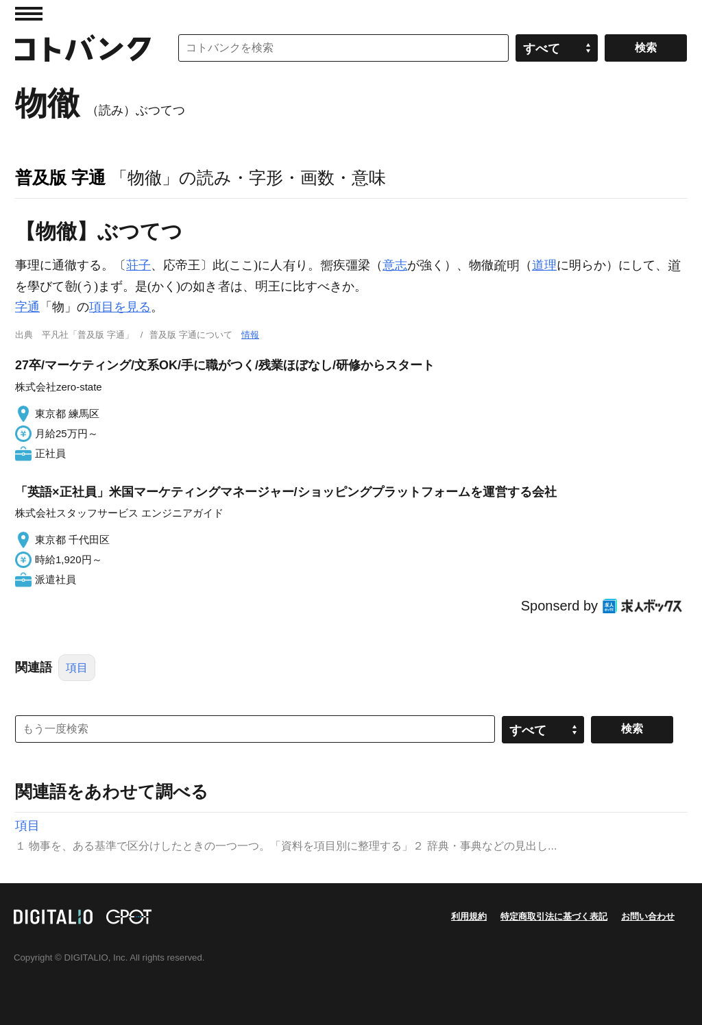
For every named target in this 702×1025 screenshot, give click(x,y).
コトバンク (83, 48)
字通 (27, 307)
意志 (395, 265)
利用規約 (469, 916)
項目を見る (120, 307)
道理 (544, 265)
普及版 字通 (60, 177)
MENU (29, 13)
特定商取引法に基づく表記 (553, 916)
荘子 (138, 265)
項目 (77, 668)
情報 (250, 335)
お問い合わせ (648, 916)
